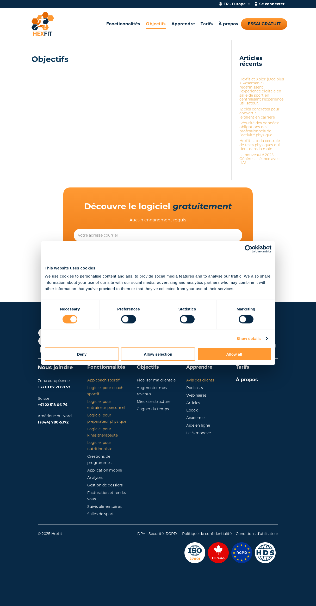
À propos (228, 23)
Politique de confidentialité (206, 533)
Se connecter (271, 4)
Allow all (234, 354)
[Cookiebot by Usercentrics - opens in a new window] (248, 249)
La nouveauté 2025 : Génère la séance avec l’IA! (259, 158)
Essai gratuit (264, 23)
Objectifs (156, 23)
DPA (141, 533)
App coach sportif (103, 380)
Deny (82, 354)
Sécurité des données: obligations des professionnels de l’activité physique (259, 129)
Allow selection (158, 354)
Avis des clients (200, 380)
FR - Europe (235, 4)
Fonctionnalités (123, 23)
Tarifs (207, 23)
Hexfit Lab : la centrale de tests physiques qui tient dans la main (259, 144)
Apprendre (183, 23)
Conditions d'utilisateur (257, 533)
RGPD (171, 533)
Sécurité (156, 533)
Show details (249, 338)
